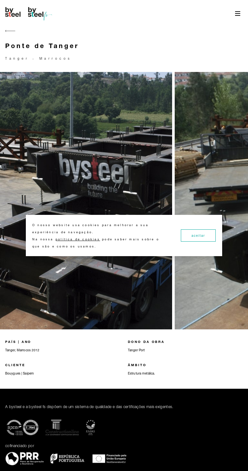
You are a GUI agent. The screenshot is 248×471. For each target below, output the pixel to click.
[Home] (29, 13)
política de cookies (78, 239)
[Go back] (10, 34)
